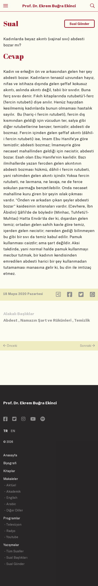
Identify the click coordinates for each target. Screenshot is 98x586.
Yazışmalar (11, 545)
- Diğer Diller (13, 510)
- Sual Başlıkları (15, 557)
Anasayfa (10, 455)
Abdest (10, 320)
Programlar (11, 518)
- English (10, 497)
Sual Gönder (79, 24)
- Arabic (10, 504)
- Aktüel (10, 485)
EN (13, 431)
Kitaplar (9, 471)
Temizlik (82, 320)
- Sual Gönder (14, 564)
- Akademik (12, 491)
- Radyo (9, 531)
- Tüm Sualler (14, 551)
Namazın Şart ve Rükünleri (45, 320)
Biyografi (9, 463)
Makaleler (10, 479)
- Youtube (11, 537)
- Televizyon (12, 524)
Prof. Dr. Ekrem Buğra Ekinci (49, 5)
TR (5, 431)
